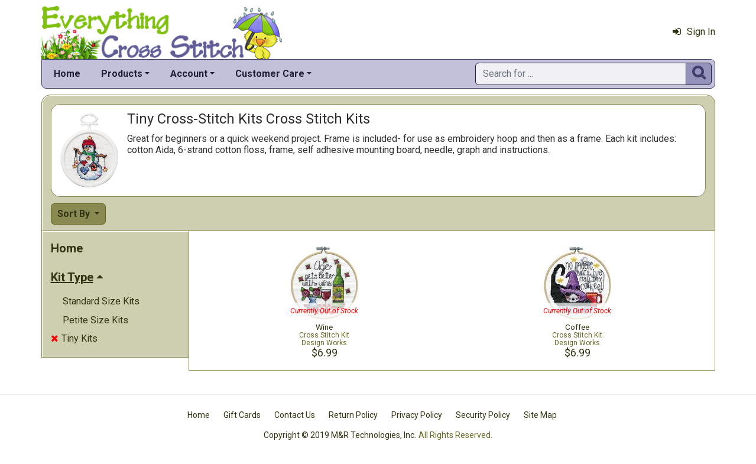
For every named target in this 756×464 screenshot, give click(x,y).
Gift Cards (242, 415)
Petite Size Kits (95, 320)
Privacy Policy (416, 415)
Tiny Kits (74, 338)
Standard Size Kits (101, 301)
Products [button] (121, 73)
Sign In (694, 31)
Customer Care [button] (269, 73)
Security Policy (483, 415)
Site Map (540, 415)
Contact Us (294, 415)
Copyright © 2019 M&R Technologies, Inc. (340, 435)
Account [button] (188, 73)
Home (67, 73)
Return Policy (353, 415)
